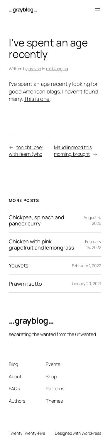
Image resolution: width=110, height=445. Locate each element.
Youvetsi (19, 265)
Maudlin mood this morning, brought (73, 150)
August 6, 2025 (92, 220)
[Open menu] (97, 9)
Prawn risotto (25, 284)
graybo (34, 68)
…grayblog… (23, 9)
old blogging (57, 68)
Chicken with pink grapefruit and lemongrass (41, 244)
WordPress (91, 433)
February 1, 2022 (86, 265)
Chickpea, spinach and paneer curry (36, 220)
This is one (37, 98)
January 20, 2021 (86, 283)
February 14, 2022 (93, 244)
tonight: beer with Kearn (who (26, 150)
